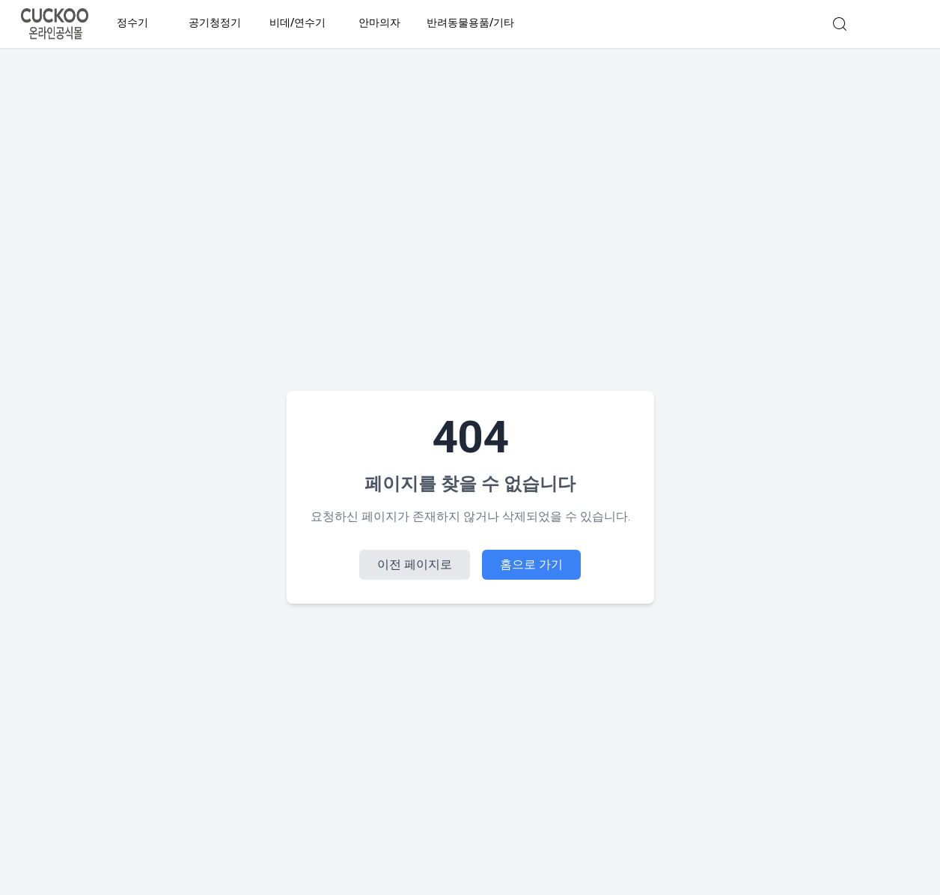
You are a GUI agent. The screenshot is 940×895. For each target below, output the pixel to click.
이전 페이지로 (414, 564)
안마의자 (379, 23)
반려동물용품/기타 (470, 23)
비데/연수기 (297, 23)
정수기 (132, 23)
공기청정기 (215, 23)
